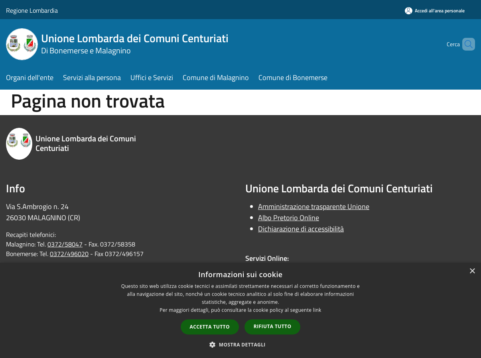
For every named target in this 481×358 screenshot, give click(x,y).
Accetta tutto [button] (210, 326)
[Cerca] (465, 44)
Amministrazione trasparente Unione (313, 206)
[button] (240, 344)
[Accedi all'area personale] (434, 10)
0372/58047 (65, 244)
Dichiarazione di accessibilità (301, 228)
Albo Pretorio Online (288, 217)
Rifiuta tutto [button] (273, 326)
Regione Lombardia (32, 10)
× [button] (472, 271)
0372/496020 (69, 253)
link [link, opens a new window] (317, 310)
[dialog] (240, 310)
